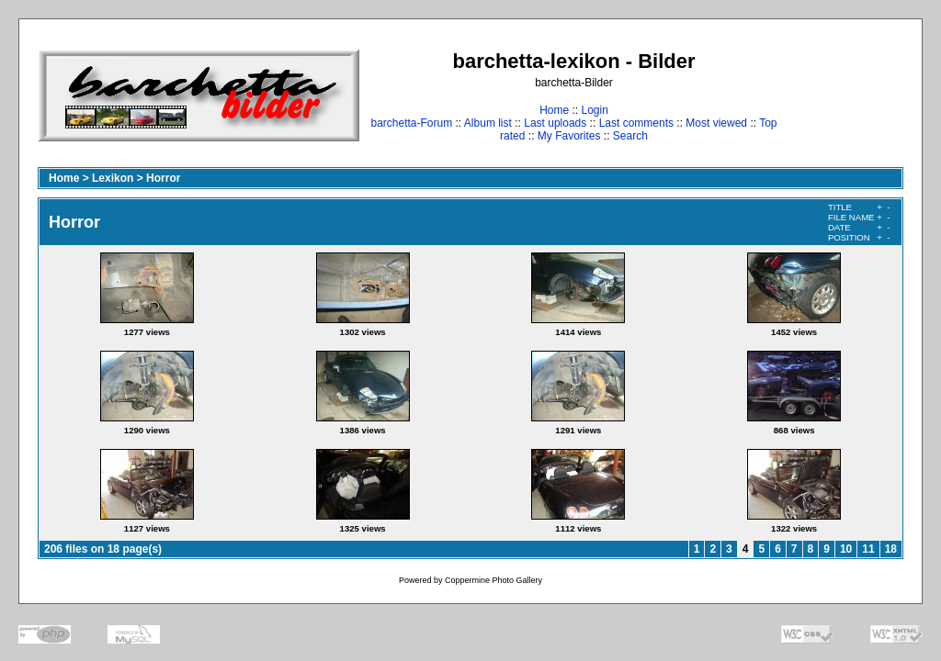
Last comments (636, 123)
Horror (163, 178)
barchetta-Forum (411, 123)
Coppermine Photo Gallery (493, 580)
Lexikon (112, 178)
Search (630, 135)
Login (594, 110)
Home (554, 110)
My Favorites (569, 135)
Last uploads (555, 123)
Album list (488, 123)
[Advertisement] (845, 95)
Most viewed (716, 123)
